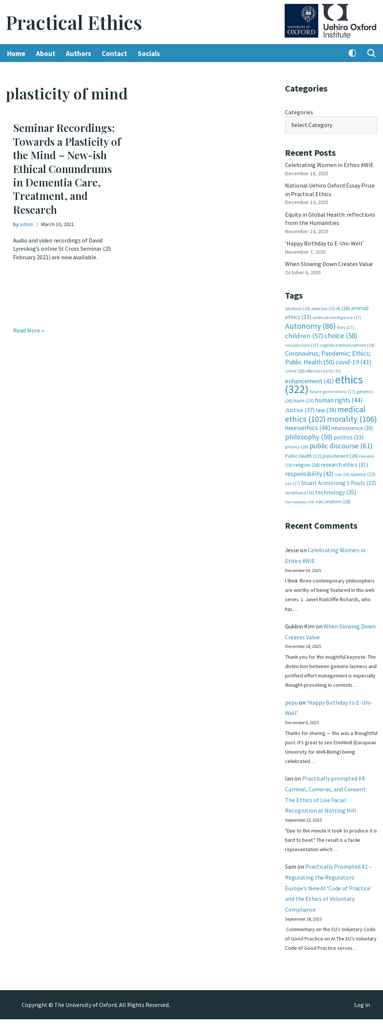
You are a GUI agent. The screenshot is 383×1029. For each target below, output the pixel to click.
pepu (291, 711)
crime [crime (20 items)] (295, 370)
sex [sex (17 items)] (292, 482)
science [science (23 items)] (363, 473)
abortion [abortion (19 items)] (297, 307)
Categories (299, 112)
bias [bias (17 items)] (345, 326)
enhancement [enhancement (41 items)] (309, 380)
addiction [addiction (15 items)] (323, 307)
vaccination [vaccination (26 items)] (333, 500)
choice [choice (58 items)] (340, 334)
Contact (114, 53)
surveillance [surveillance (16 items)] (299, 491)
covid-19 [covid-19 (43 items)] (353, 361)
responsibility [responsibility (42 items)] (309, 472)
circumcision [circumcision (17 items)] (301, 344)
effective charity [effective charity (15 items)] (323, 370)
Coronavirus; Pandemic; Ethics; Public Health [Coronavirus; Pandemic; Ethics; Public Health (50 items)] (328, 356)
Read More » (28, 330)
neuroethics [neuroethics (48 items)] (307, 426)
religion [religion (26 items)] (307, 463)
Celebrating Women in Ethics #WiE (329, 165)
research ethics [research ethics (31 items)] (344, 463)
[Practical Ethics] (74, 22)
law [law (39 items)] (326, 409)
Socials (149, 53)
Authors (78, 53)
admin (26, 224)
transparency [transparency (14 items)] (300, 500)
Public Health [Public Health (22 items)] (303, 454)
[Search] (371, 53)
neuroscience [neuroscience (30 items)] (352, 426)
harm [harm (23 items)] (304, 399)
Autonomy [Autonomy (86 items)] (310, 325)
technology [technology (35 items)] (335, 490)
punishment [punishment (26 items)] (340, 454)
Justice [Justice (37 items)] (300, 409)
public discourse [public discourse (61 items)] (341, 444)
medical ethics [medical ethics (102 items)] (325, 413)
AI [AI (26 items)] (343, 307)
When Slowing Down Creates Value (329, 263)
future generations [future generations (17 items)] (332, 390)
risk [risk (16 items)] (342, 473)
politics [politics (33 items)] (349, 436)
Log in (362, 1014)
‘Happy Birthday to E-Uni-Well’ (324, 243)
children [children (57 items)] (304, 335)
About (45, 53)
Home (16, 53)
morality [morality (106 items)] (352, 417)
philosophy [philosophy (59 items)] (309, 435)
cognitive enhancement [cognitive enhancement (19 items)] (346, 344)
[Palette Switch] (352, 53)
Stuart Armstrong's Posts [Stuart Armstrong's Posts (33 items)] (338, 481)
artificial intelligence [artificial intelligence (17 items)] (336, 317)
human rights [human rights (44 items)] (339, 399)
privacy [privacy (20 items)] (296, 445)
